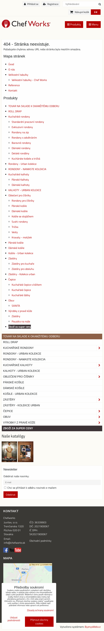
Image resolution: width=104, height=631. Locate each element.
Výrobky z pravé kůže (20, 311)
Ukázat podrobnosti (14, 619)
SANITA (16, 306)
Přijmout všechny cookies (39, 621)
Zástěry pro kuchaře (23, 264)
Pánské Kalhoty (20, 180)
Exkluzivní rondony (22, 127)
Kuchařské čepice (21, 290)
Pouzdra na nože (21, 321)
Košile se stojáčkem (22, 216)
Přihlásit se (31, 4)
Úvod (11, 64)
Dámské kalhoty (21, 185)
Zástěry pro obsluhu (23, 269)
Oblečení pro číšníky (19, 195)
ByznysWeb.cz (93, 627)
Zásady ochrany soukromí (40, 610)
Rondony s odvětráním (24, 138)
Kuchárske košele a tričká (26, 159)
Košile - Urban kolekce (20, 253)
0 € (95, 12)
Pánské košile (19, 206)
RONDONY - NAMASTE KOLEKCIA (27, 169)
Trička (15, 227)
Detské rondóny (20, 153)
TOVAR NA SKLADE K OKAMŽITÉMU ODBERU (33, 106)
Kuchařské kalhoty (18, 174)
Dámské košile (20, 211)
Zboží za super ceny (19, 327)
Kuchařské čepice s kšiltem (27, 285)
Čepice (12, 279)
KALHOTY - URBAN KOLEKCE (24, 190)
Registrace (50, 4)
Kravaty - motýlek (22, 237)
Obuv (11, 300)
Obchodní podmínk (39, 541)
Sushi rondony (20, 222)
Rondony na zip (20, 132)
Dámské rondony (21, 148)
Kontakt (12, 90)
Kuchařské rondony (19, 117)
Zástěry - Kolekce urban (21, 274)
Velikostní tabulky (18, 75)
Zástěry (12, 258)
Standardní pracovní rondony (28, 122)
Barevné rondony (21, 143)
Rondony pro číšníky (23, 201)
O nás (11, 69)
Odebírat (10, 495)
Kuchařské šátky (21, 295)
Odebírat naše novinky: (16, 476)
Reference (14, 85)
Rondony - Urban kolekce (22, 164)
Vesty (15, 232)
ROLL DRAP (15, 111)
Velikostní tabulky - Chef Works (29, 80)
